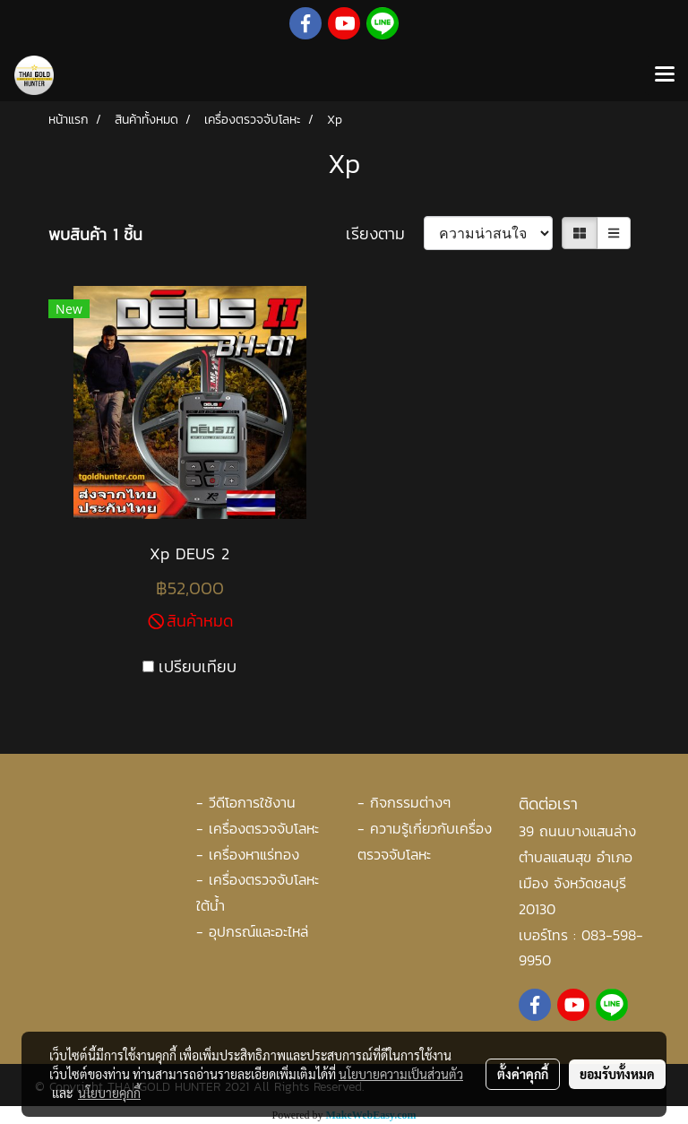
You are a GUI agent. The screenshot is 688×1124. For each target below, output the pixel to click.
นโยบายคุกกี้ (109, 1093)
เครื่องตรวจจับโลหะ (264, 828)
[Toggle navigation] (664, 75)
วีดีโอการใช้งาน (252, 802)
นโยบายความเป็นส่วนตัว (401, 1074)
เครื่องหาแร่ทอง (254, 854)
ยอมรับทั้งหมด (617, 1074)
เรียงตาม (385, 233)
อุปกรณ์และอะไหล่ (258, 931)
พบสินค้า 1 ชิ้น (95, 234)
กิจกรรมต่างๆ (410, 802)
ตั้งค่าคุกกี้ (522, 1074)
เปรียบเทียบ (197, 666)
